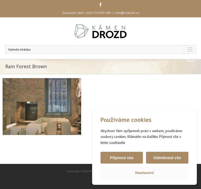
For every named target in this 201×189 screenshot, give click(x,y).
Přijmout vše (121, 157)
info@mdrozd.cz (127, 13)
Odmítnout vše (167, 157)
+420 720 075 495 (98, 13)
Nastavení (144, 172)
